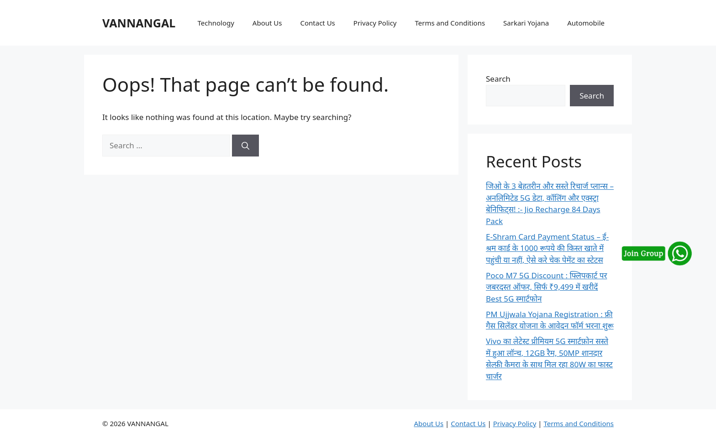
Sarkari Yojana (526, 22)
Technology (215, 22)
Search (498, 78)
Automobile (586, 22)
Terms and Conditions (450, 22)
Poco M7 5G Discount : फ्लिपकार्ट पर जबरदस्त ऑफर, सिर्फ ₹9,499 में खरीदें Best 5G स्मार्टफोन (546, 287)
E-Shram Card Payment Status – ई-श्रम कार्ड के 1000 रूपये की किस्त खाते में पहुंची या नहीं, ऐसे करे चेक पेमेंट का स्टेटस (547, 248)
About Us (267, 22)
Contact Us (317, 22)
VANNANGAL (138, 23)
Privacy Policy (375, 22)
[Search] (245, 145)
